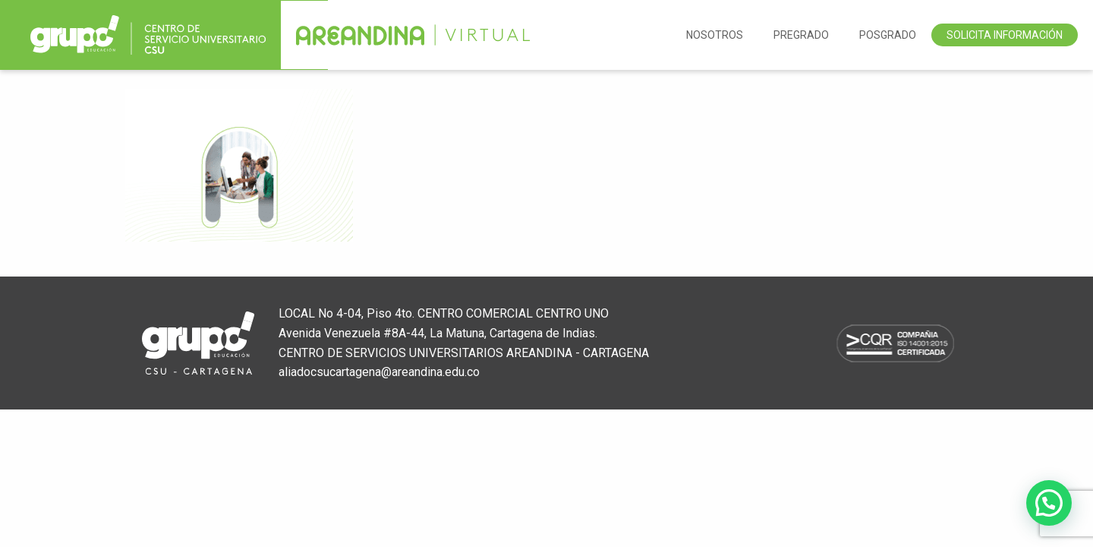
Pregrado (801, 35)
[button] (1049, 503)
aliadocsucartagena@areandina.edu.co (379, 372)
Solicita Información (1005, 35)
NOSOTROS (714, 35)
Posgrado (887, 35)
